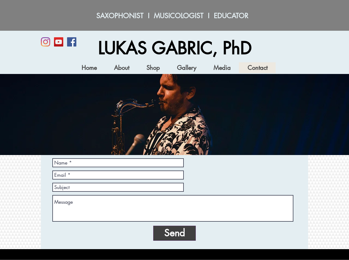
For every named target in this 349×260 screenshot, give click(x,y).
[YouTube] (58, 42)
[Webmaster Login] (282, 256)
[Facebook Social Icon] (71, 42)
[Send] (174, 233)
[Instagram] (45, 42)
